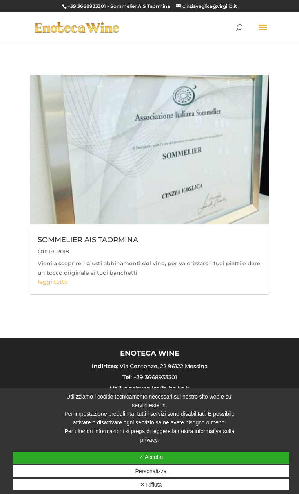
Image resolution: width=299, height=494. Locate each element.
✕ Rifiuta (151, 484)
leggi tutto (53, 281)
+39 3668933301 (86, 6)
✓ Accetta (151, 457)
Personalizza (150, 471)
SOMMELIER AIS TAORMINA (88, 239)
